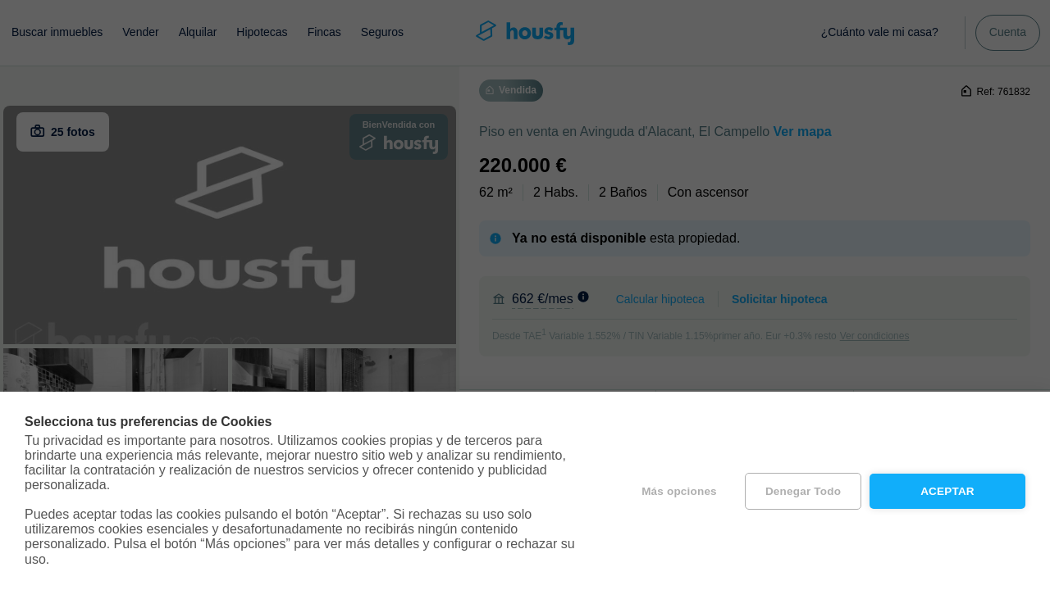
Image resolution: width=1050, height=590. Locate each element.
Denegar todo (803, 491)
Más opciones (679, 491)
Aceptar (947, 491)
